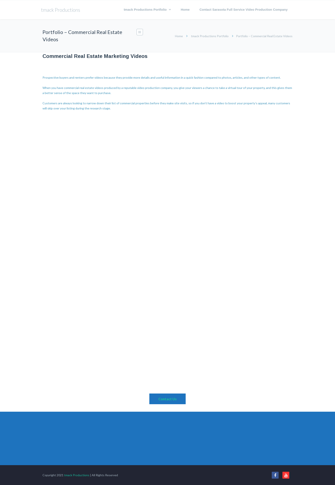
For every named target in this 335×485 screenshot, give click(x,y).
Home (185, 9)
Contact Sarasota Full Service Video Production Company (244, 9)
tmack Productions (76, 475)
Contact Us (167, 399)
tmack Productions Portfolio (145, 9)
